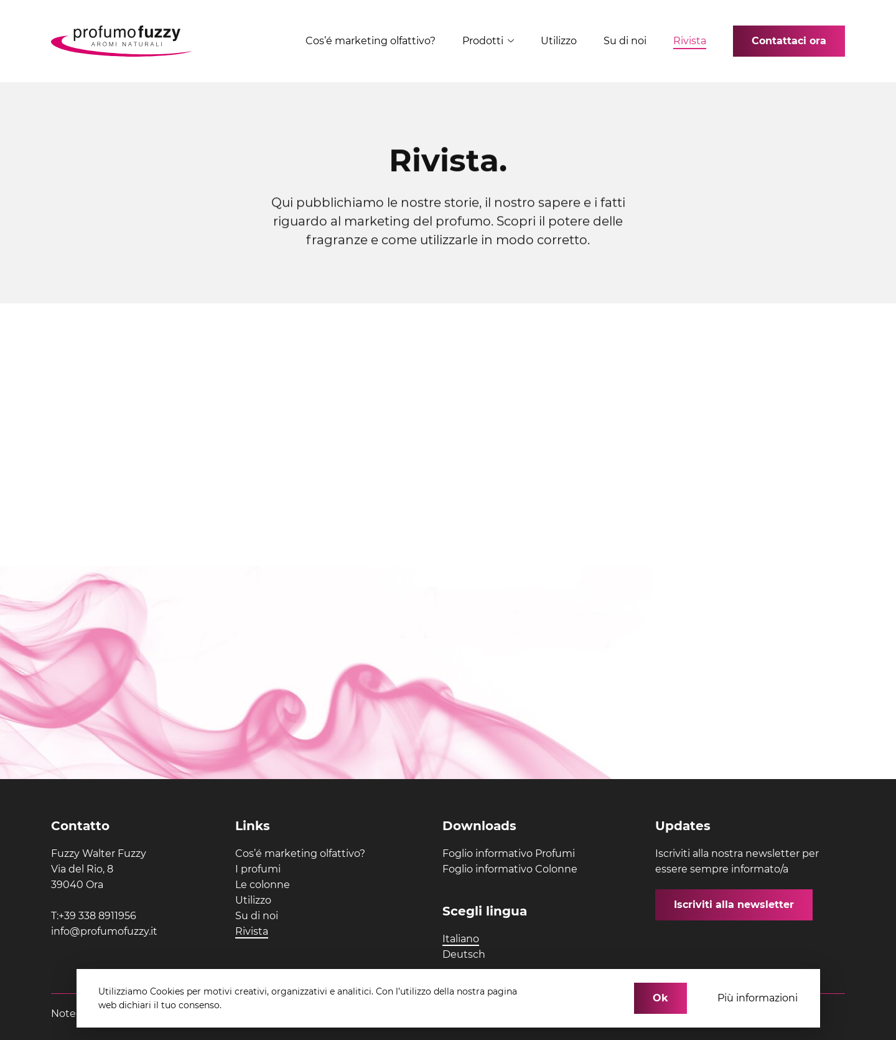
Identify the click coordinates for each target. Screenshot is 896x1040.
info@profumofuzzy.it (104, 931)
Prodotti (488, 41)
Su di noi (625, 41)
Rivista (689, 41)
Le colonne (262, 885)
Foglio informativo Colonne (509, 869)
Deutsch (463, 954)
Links (252, 825)
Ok (660, 998)
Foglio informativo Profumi (508, 853)
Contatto (80, 825)
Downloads (479, 825)
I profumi (258, 869)
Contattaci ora (789, 41)
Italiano (460, 939)
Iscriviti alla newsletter (734, 904)
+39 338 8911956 (97, 916)
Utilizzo (559, 41)
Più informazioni (757, 998)
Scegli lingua (484, 911)
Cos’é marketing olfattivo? (371, 41)
